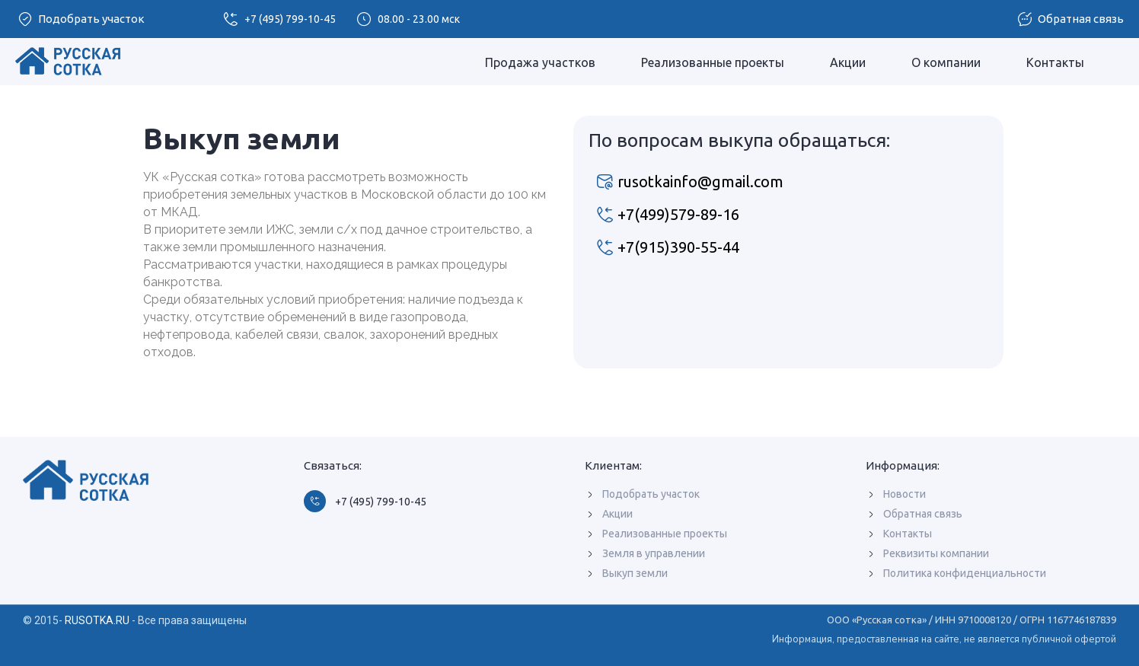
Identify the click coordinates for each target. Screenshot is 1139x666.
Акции (848, 62)
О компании (946, 62)
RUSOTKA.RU (97, 620)
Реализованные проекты (712, 62)
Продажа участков (540, 62)
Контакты (1055, 62)
